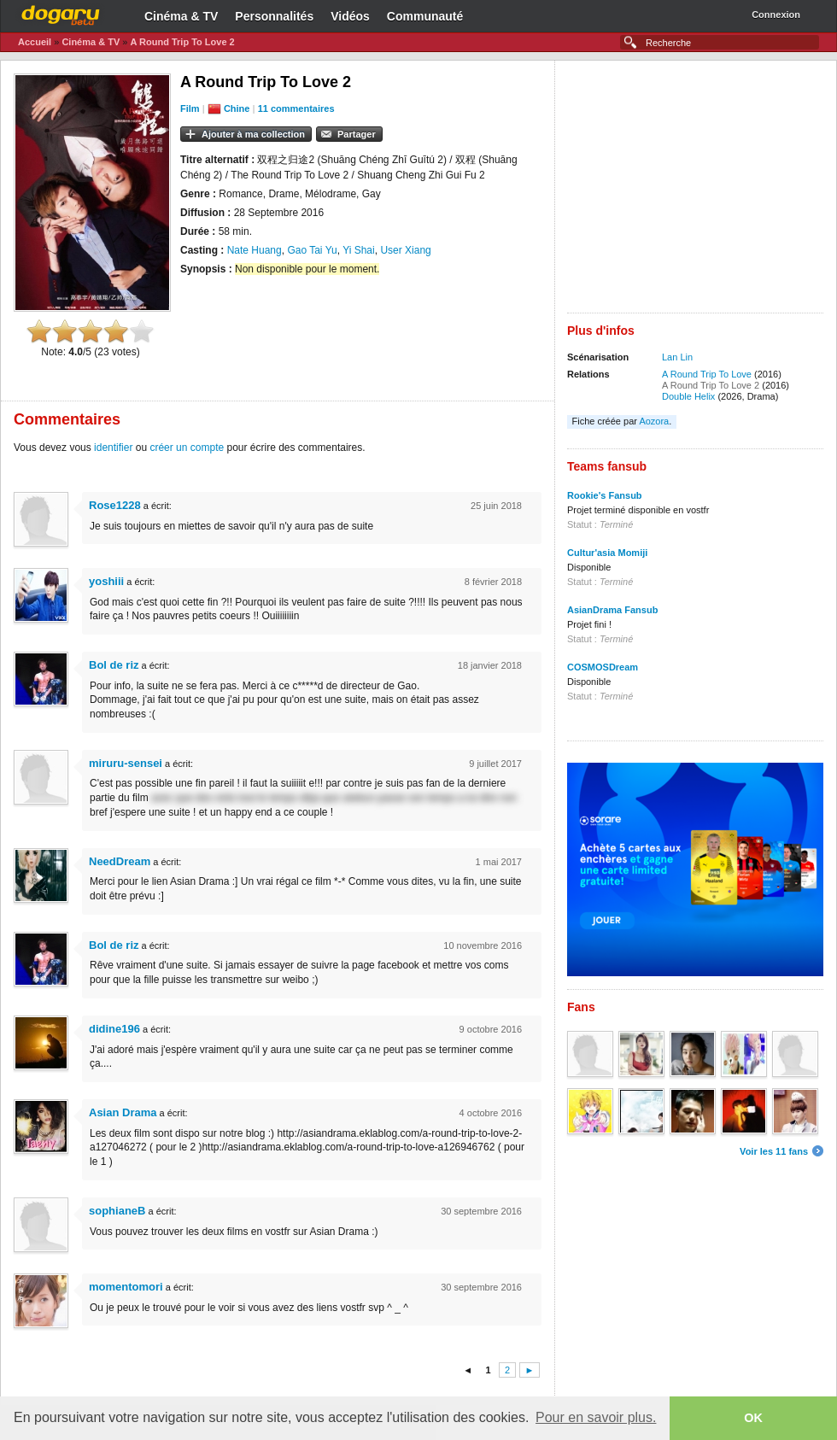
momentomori (126, 1286)
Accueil (34, 42)
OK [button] (753, 1418)
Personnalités (274, 16)
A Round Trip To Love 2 (182, 42)
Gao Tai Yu (312, 250)
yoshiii (106, 581)
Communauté (425, 16)
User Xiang (405, 250)
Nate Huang (254, 250)
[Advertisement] (695, 193)
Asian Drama (122, 1112)
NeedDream (119, 861)
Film (190, 108)
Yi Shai (358, 250)
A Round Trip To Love (707, 374)
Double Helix (688, 396)
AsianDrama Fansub (612, 610)
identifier (113, 448)
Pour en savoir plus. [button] (596, 1417)
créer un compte (186, 448)
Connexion (776, 14)
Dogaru (60, 13)
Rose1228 (115, 505)
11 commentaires (296, 108)
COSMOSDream (602, 667)
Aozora (654, 421)
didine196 (114, 1028)
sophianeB (117, 1210)
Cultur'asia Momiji (607, 552)
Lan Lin (677, 357)
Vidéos (350, 16)
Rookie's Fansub (604, 495)
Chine (237, 108)
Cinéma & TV (181, 16)
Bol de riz (114, 665)
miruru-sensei (125, 763)
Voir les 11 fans (774, 1151)
